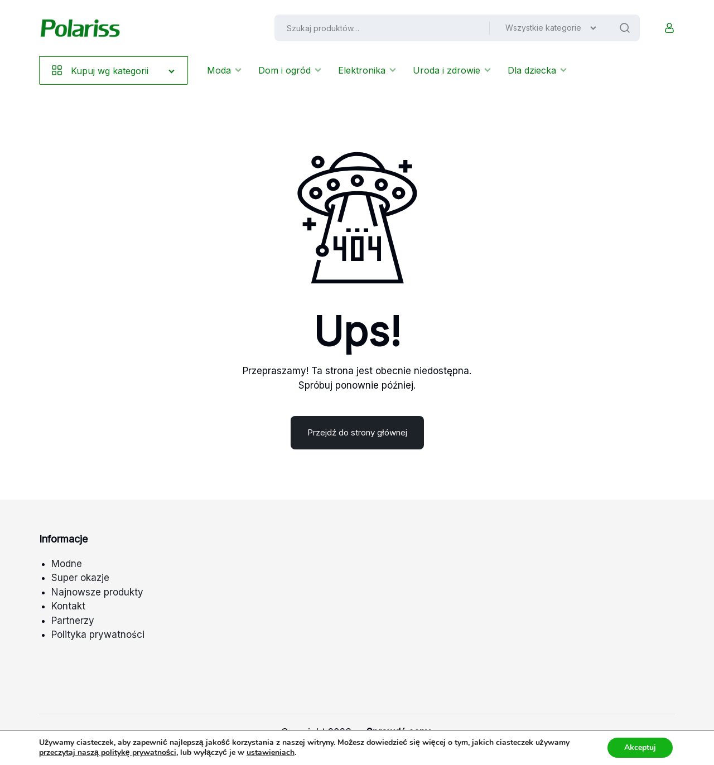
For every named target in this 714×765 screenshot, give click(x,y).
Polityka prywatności (97, 634)
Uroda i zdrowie (452, 70)
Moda (224, 70)
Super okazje (80, 577)
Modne (66, 563)
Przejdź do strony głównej (357, 432)
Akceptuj (640, 747)
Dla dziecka (537, 70)
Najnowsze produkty (97, 592)
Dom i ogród (289, 70)
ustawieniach (271, 753)
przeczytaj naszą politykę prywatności (107, 752)
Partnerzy (72, 620)
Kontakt (68, 606)
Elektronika (367, 70)
